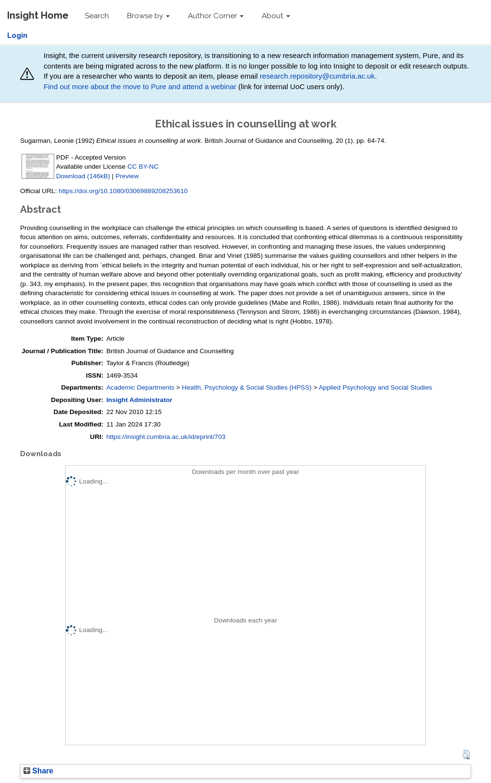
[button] (466, 755)
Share (38, 771)
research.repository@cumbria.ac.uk (317, 76)
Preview (127, 176)
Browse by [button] (148, 16)
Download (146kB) (83, 176)
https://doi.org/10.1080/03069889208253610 (122, 191)
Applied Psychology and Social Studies (375, 387)
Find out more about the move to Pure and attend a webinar (140, 86)
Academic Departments (140, 387)
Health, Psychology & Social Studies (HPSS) (247, 387)
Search (97, 16)
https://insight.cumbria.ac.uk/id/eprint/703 (166, 436)
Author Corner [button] (216, 16)
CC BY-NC (143, 166)
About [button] (276, 16)
